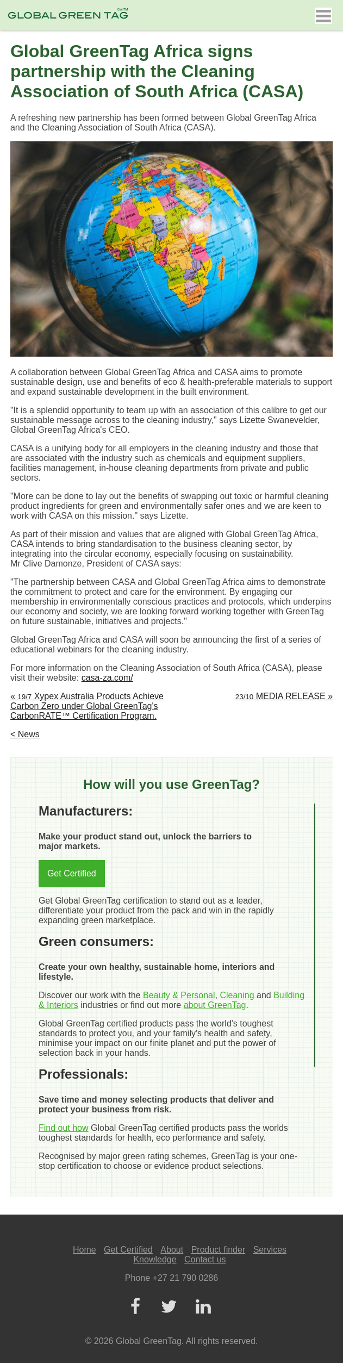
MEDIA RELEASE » (284, 696)
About (171, 1249)
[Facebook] (135, 1307)
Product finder (218, 1249)
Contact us (205, 1259)
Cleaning (237, 995)
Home (84, 1249)
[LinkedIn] (203, 1307)
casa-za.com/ (107, 677)
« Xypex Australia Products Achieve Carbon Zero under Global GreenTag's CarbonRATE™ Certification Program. (87, 706)
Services (269, 1249)
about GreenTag (215, 1005)
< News (25, 734)
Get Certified (71, 873)
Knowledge (154, 1259)
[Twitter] (169, 1307)
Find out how (64, 1127)
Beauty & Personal (179, 995)
